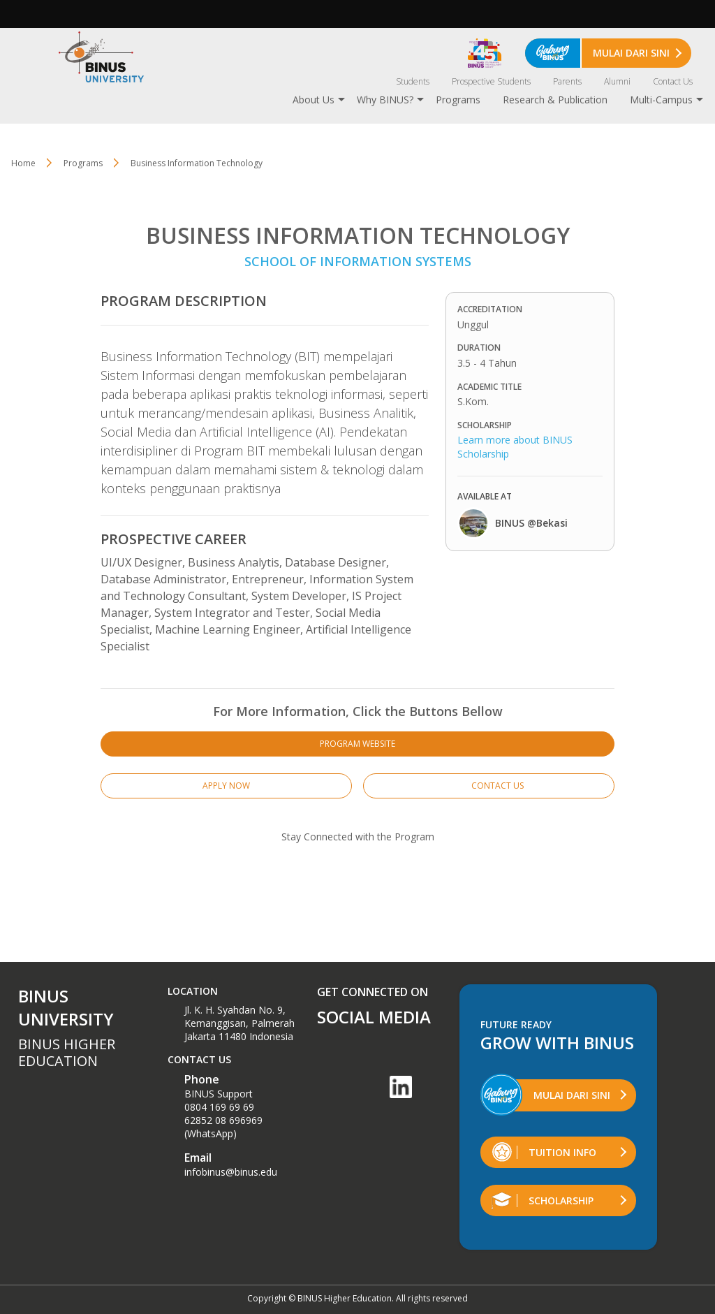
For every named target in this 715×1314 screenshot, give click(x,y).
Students (412, 81)
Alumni (617, 81)
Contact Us (673, 81)
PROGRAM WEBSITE (357, 744)
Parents (567, 81)
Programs (458, 99)
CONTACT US (489, 785)
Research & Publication (555, 99)
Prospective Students (491, 81)
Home (23, 163)
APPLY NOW (226, 785)
